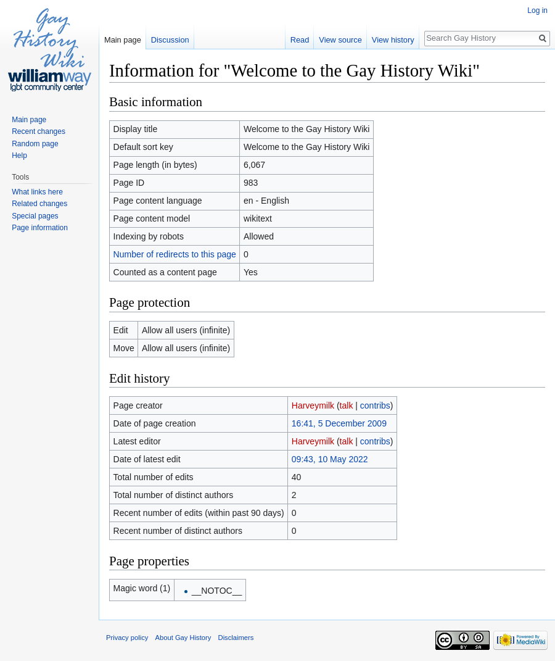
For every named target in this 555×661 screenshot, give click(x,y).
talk (346, 405)
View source (340, 39)
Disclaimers (236, 637)
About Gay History (183, 637)
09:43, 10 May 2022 (330, 459)
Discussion (170, 39)
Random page (35, 143)
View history (393, 39)
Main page (122, 39)
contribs (375, 405)
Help (19, 155)
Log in (537, 10)
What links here (37, 192)
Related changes (39, 203)
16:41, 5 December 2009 (339, 423)
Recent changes (38, 131)
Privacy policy (127, 637)
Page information (40, 227)
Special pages (35, 216)
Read (300, 39)
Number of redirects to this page (174, 254)
